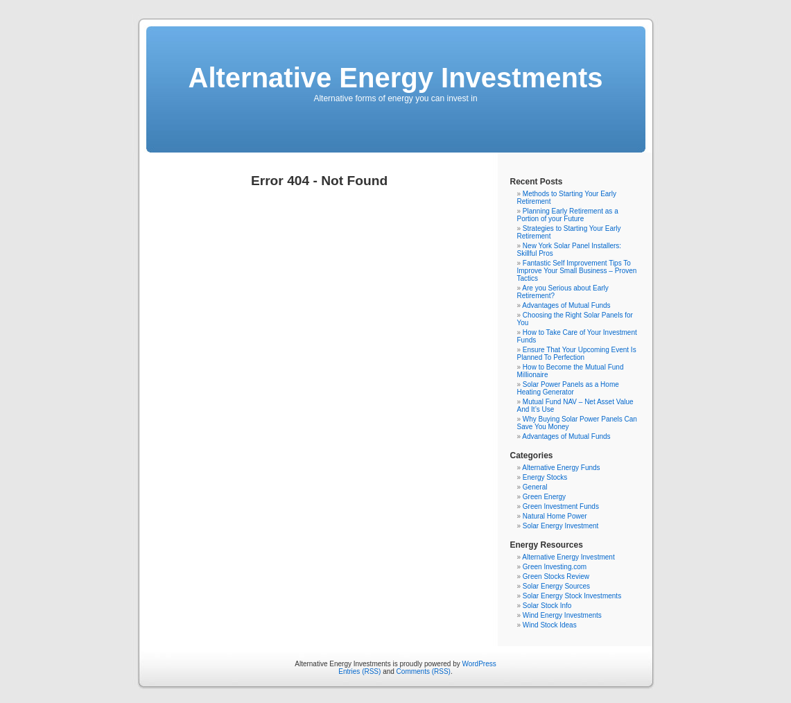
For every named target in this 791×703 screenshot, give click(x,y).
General (535, 487)
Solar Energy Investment (561, 526)
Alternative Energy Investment (568, 557)
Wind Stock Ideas (550, 625)
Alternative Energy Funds (561, 467)
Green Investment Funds (561, 506)
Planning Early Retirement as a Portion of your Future (567, 215)
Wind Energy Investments (562, 615)
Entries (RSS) (359, 671)
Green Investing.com (554, 567)
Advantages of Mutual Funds (566, 305)
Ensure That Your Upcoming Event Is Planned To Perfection (576, 353)
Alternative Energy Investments (396, 77)
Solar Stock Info (547, 605)
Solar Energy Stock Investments (572, 596)
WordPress (479, 664)
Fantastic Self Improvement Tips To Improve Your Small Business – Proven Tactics (577, 270)
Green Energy (544, 497)
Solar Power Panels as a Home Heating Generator (568, 388)
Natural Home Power (555, 516)
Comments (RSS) (424, 671)
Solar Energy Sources (556, 586)
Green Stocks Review (556, 576)
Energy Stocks (545, 477)
